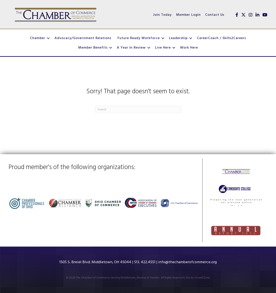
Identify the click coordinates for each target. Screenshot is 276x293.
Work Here (189, 48)
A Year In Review (131, 48)
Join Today (162, 15)
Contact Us (214, 15)
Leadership (178, 38)
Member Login (188, 15)
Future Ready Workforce (139, 38)
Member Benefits (93, 48)
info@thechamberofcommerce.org (187, 262)
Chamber (37, 38)
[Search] (138, 109)
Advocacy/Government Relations (83, 38)
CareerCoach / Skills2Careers (221, 38)
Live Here (163, 48)
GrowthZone (202, 278)
